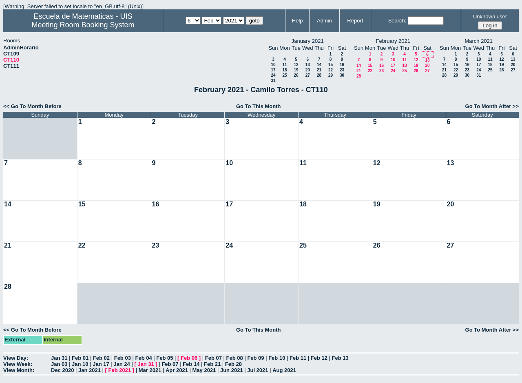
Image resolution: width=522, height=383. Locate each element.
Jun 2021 (231, 370)
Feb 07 (213, 358)
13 (307, 64)
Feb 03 (122, 358)
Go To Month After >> (492, 106)
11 (284, 64)
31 (273, 80)
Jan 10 (80, 364)
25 (284, 75)
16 (342, 64)
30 (342, 75)
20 (307, 70)
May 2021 (204, 370)
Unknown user (490, 16)
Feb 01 (80, 358)
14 (319, 64)
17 (273, 70)
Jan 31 (59, 358)
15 (330, 64)
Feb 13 (340, 358)
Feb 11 (298, 358)
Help (297, 21)
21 (319, 70)
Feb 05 (164, 358)
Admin (324, 21)
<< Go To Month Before (32, 106)
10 (273, 64)
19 (296, 70)
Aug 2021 (284, 370)
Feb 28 (233, 364)
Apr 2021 (177, 370)
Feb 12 (319, 358)
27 (307, 75)
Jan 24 (121, 364)
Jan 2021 (89, 370)
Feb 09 (255, 358)
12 (296, 64)
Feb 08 (234, 358)
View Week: (17, 364)
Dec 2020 (62, 370)
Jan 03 (59, 364)
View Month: (18, 370)
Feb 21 (212, 364)
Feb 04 (143, 358)
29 (330, 75)
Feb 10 (276, 358)
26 (296, 75)
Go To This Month (258, 106)
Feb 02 (101, 358)
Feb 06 (189, 358)
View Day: (15, 358)
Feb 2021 (119, 370)
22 (330, 70)
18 (284, 70)
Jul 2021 (257, 370)
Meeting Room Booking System (82, 25)
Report (355, 21)
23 (342, 70)
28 (319, 75)
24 (273, 75)
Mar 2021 (150, 370)
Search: (397, 21)
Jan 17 (101, 364)
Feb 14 (191, 364)
